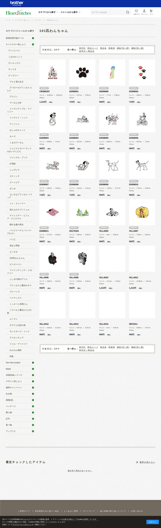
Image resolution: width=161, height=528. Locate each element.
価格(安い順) (123, 48)
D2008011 (44, 231)
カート (151, 14)
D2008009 (103, 184)
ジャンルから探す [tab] (69, 12)
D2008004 (74, 138)
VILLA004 (103, 231)
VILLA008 (44, 277)
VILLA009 (73, 277)
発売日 (82, 48)
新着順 (111, 48)
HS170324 (74, 231)
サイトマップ (89, 511)
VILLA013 (73, 324)
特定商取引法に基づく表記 (47, 511)
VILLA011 (133, 277)
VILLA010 (103, 277)
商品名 (103, 48)
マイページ (144, 14)
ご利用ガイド (24, 511)
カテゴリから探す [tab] (47, 12)
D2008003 (44, 138)
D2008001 (74, 91)
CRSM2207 (44, 91)
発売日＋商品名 (86, 51)
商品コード (92, 48)
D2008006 (133, 138)
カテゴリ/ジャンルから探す (20, 31)
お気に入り (136, 14)
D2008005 (103, 138)
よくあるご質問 (71, 511)
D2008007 (44, 184)
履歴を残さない (147, 462)
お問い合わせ (137, 511)
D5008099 (103, 91)
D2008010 (133, 184)
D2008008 (74, 184)
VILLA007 (133, 231)
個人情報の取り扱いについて (113, 511)
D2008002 (133, 91)
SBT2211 (133, 324)
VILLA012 (44, 324)
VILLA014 (103, 324)
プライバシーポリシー (23, 525)
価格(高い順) (137, 48)
